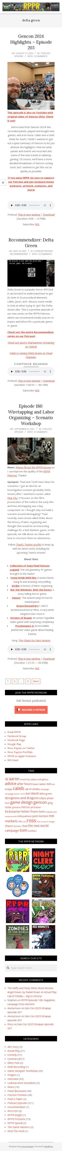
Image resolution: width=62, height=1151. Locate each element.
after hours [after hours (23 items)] (24, 784)
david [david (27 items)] (35, 793)
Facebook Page (16, 740)
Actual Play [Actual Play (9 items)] (25, 779)
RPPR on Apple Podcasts (21, 756)
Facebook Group (16, 736)
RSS (37, 224)
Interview (12, 1078)
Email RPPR (14, 732)
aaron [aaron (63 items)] (14, 778)
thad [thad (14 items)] (24, 825)
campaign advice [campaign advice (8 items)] (12, 794)
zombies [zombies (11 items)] (32, 830)
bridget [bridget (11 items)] (8, 789)
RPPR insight (14, 1115)
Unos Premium (27, 1146)
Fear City (12, 498)
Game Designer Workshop (22, 1070)
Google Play (14, 744)
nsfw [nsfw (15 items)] (19, 816)
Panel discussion (16, 1090)
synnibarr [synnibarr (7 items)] (18, 826)
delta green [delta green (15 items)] (45, 793)
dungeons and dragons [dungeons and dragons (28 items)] (22, 798)
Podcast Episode (17, 1103)
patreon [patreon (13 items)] (27, 816)
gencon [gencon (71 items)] (40, 802)
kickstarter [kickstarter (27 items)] (13, 811)
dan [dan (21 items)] (27, 793)
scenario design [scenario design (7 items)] (48, 821)
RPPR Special (14, 1123)
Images (11, 1074)
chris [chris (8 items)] (23, 794)
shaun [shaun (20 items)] (9, 826)
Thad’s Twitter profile (28, 544)
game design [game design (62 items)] (21, 802)
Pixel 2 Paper (15, 1099)
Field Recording (16, 1066)
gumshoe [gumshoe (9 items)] (16, 807)
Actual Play (13, 1050)
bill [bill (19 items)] (49, 784)
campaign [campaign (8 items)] (45, 789)
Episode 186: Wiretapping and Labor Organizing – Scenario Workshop (31, 414)
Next (36, 681)
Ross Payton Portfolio (20, 752)
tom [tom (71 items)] (23, 830)
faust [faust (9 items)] (7, 803)
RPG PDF (12, 1111)
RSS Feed (12, 760)
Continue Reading (31, 364)
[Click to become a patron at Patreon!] (31, 706)
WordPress (48, 1146)
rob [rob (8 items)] (24, 821)
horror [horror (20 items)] (25, 807)
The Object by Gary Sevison (34, 640)
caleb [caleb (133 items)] (18, 788)
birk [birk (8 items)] (53, 784)
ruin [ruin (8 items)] (39, 821)
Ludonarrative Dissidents (21, 1082)
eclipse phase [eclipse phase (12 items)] (46, 798)
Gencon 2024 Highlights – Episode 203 (31, 41)
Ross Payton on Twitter (21, 748)
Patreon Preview (43, 250)
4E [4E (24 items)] (6, 779)
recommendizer (19, 253)
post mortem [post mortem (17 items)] (40, 816)
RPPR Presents (16, 1119)
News (10, 1086)
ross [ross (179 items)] (31, 820)
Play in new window (29, 214)
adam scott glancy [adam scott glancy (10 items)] (39, 779)
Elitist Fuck (13, 1062)
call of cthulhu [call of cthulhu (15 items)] (32, 789)
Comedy (12, 1054)
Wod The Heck (15, 1131)
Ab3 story (13, 1046)
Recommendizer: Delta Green (31, 242)
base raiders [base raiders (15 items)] (39, 784)
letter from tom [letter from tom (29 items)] (33, 811)
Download (49, 214)
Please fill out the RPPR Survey (33, 467)
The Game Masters (18, 1127)
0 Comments (40, 56)
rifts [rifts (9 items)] (20, 821)
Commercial (14, 1058)
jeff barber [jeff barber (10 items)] (36, 807)
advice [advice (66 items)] (10, 783)
